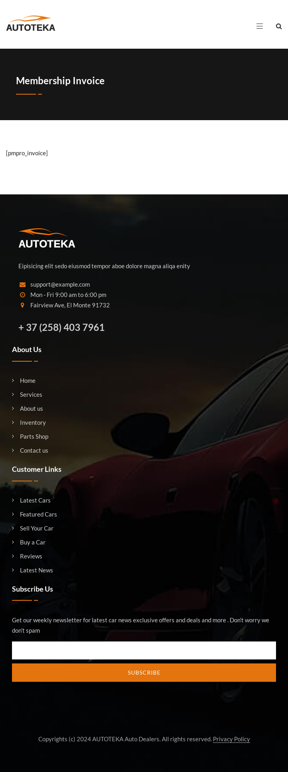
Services (31, 395)
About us (31, 409)
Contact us (34, 450)
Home (28, 381)
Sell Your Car (37, 528)
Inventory (33, 423)
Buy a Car (33, 542)
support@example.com (60, 284)
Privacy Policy (231, 738)
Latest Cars (35, 500)
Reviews (31, 556)
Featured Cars (38, 514)
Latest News (36, 570)
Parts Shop (34, 436)
